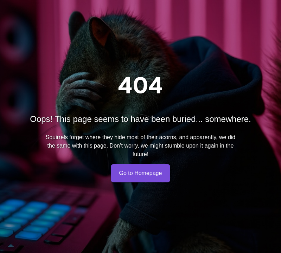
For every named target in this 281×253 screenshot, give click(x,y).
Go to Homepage (141, 173)
